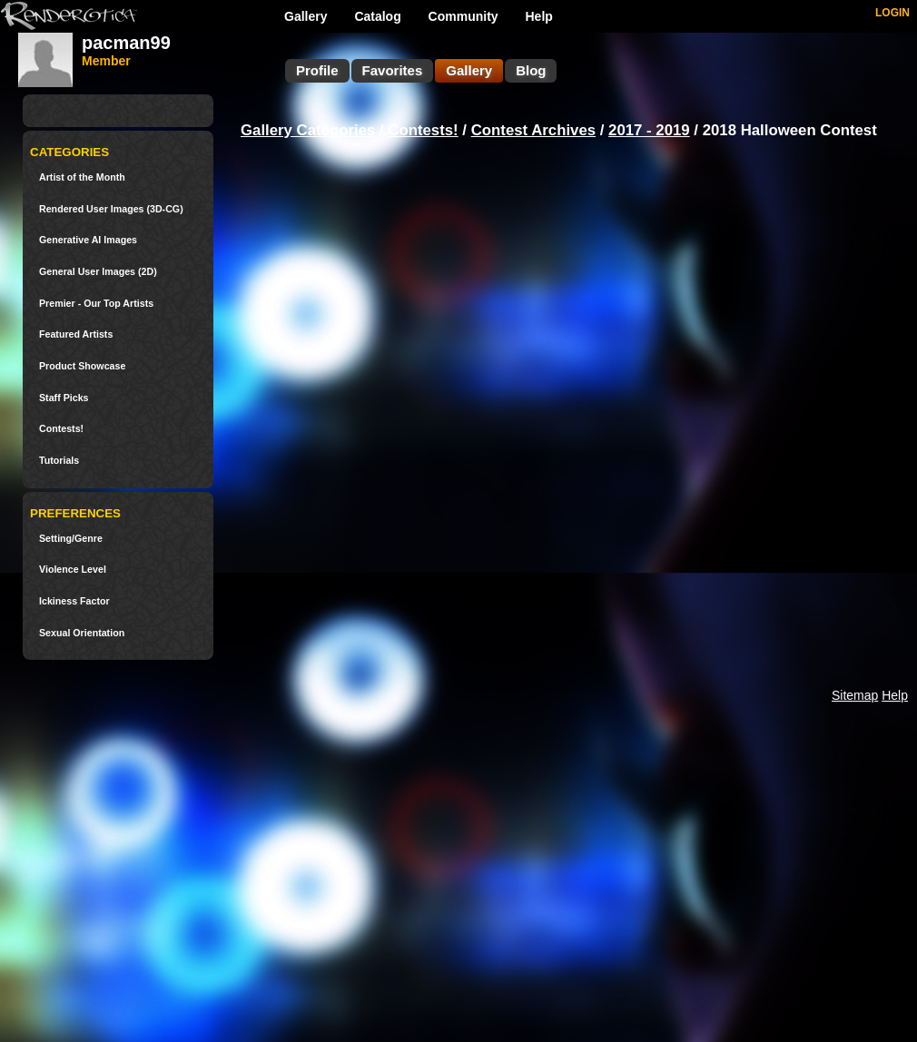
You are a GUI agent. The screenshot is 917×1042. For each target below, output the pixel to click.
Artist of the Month (82, 177)
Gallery (305, 16)
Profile (317, 70)
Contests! (61, 429)
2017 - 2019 (649, 130)
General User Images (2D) (98, 272)
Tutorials (59, 461)
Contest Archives (533, 130)
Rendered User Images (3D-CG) (111, 209)
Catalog (377, 16)
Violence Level (72, 570)
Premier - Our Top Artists (96, 304)
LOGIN (892, 12)
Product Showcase (82, 366)
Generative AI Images (88, 240)
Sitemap (855, 695)
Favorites (392, 70)
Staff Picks (64, 398)
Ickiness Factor (74, 601)
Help (539, 16)
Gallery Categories (308, 130)
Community (463, 16)
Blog (531, 70)
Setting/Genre (71, 539)
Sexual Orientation (81, 633)
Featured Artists (76, 334)
